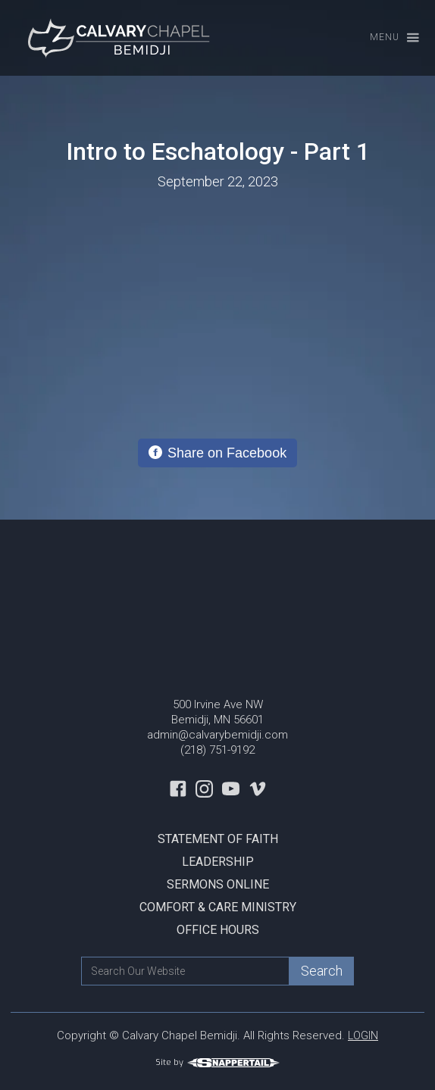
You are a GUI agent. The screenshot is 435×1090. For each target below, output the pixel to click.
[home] (117, 38)
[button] (387, 38)
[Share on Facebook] (217, 453)
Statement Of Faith (218, 839)
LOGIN (363, 1035)
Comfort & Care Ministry (217, 907)
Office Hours (218, 930)
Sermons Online (218, 884)
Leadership (218, 861)
